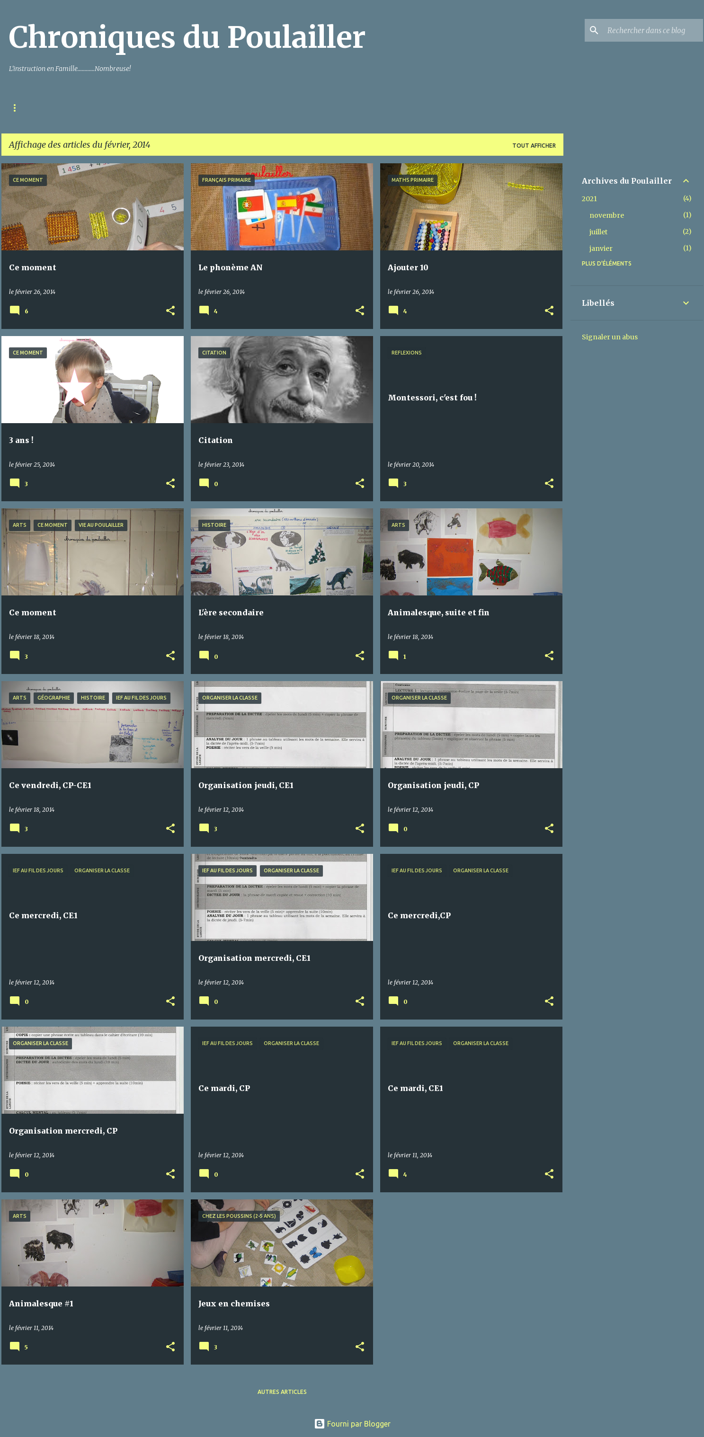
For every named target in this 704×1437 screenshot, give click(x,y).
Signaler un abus (610, 337)
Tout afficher (534, 145)
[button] (170, 311)
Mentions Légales (84, 108)
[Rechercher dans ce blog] (653, 30)
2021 (589, 199)
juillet (598, 232)
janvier (601, 248)
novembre (606, 215)
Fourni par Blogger (352, 1423)
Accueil (21, 108)
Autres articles (282, 1392)
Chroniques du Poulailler (187, 37)
